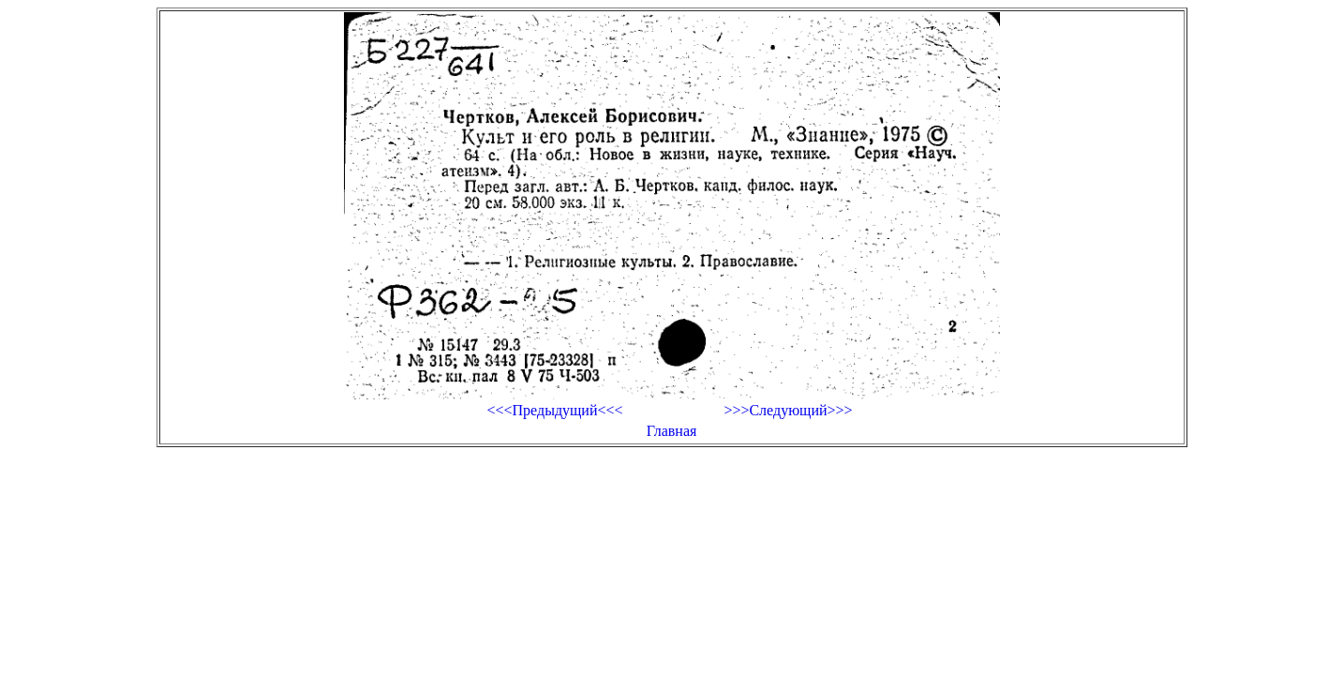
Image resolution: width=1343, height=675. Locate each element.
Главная (672, 431)
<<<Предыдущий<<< (554, 410)
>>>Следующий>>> (788, 410)
